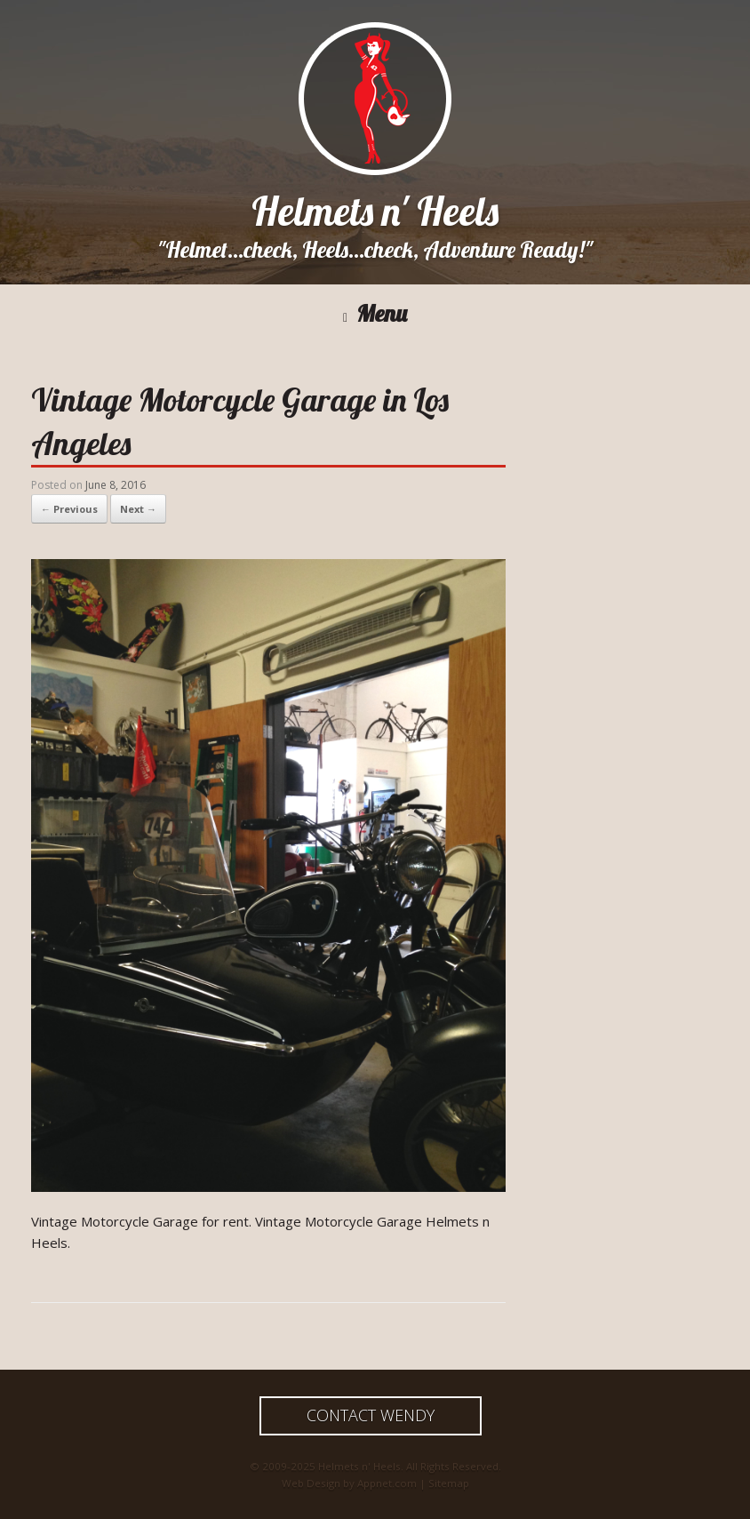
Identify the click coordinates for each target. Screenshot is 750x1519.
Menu (375, 314)
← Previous (69, 509)
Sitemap (448, 1483)
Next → (138, 509)
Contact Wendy (371, 1415)
